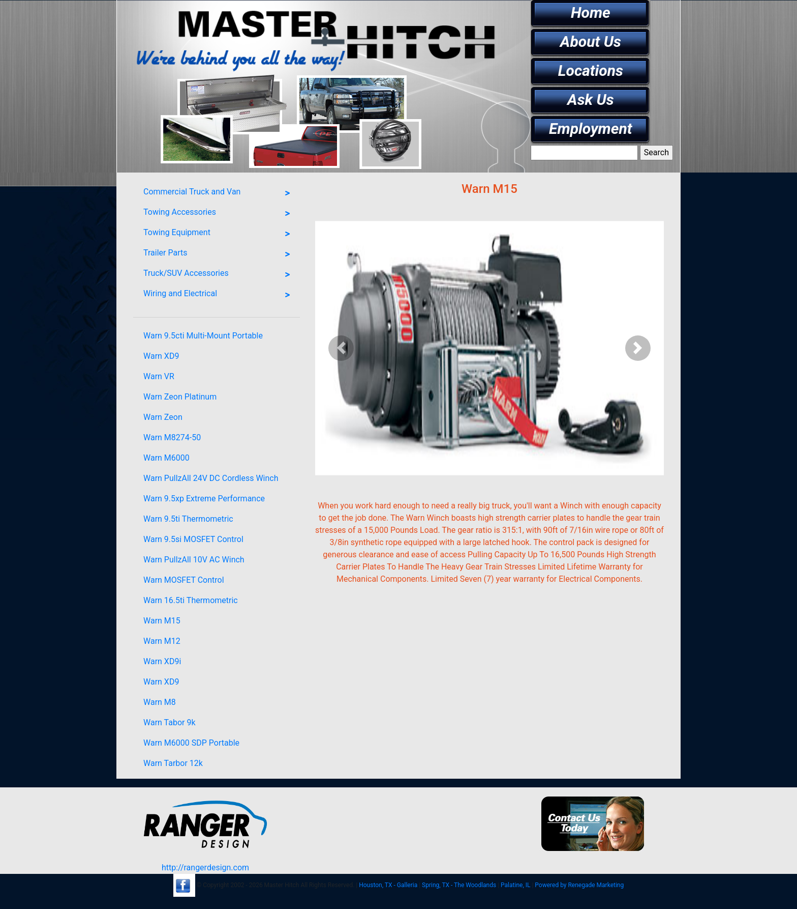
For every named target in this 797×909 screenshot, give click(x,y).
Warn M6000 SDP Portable (191, 743)
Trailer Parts (219, 254)
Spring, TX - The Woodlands (459, 885)
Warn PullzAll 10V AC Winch (193, 559)
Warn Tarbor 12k (173, 763)
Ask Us (590, 99)
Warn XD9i (162, 661)
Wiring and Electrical (219, 295)
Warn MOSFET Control (183, 580)
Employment (590, 128)
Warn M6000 (166, 458)
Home (590, 12)
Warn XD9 (161, 356)
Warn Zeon (162, 417)
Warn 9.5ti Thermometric (188, 519)
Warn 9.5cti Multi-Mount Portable (203, 335)
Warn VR (158, 376)
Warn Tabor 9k (169, 722)
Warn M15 (161, 621)
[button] (341, 348)
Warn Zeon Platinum (180, 397)
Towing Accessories (219, 213)
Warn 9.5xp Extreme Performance (204, 498)
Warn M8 (159, 702)
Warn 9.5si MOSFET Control (193, 539)
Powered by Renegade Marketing (579, 885)
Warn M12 (161, 641)
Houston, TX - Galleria (388, 885)
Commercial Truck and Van (219, 193)
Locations (590, 70)
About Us (590, 41)
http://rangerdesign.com (205, 867)
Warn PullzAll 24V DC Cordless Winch (211, 478)
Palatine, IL (515, 885)
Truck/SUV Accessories (219, 274)
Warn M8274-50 (172, 437)
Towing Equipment (219, 234)
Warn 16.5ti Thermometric (190, 600)
